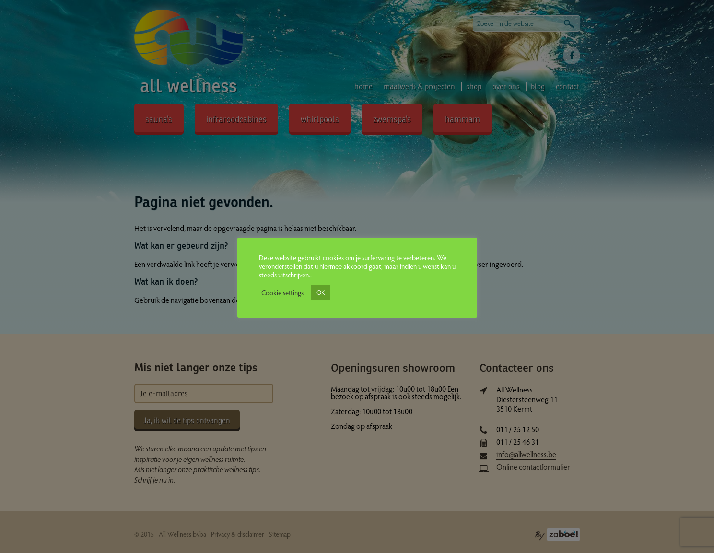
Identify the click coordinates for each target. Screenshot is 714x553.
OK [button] (320, 292)
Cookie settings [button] (282, 292)
